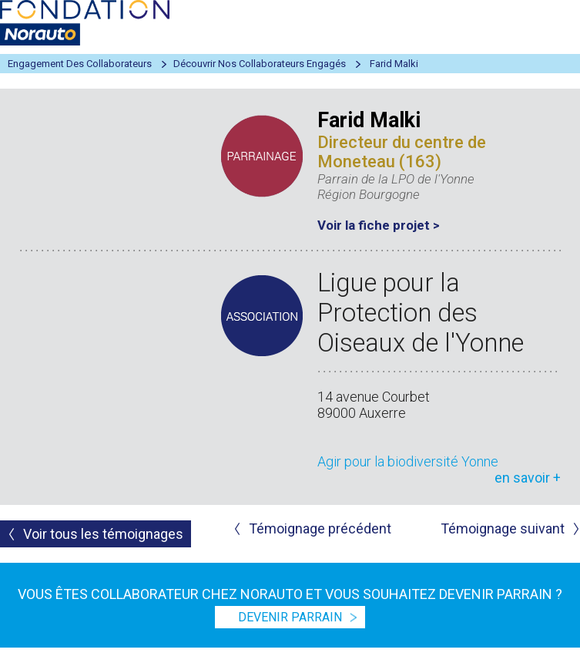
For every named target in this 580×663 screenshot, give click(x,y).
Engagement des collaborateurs (80, 63)
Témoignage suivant (503, 528)
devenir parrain (290, 617)
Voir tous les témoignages (103, 534)
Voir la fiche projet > (378, 225)
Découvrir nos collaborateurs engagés (259, 63)
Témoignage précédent (320, 528)
